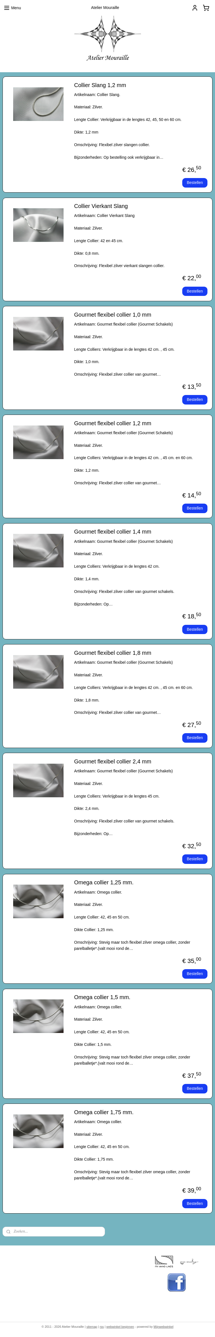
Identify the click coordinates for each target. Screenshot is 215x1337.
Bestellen (195, 182)
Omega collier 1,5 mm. (102, 997)
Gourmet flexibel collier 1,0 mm (112, 315)
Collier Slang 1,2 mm (100, 85)
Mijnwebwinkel (164, 1326)
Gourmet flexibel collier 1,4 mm (112, 532)
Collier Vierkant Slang (101, 206)
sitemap (92, 1326)
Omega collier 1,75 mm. (104, 1112)
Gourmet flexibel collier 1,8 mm (112, 653)
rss (102, 1326)
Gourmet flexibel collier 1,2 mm (112, 423)
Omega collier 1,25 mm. (104, 882)
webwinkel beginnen (120, 1326)
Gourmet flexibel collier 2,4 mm (112, 761)
